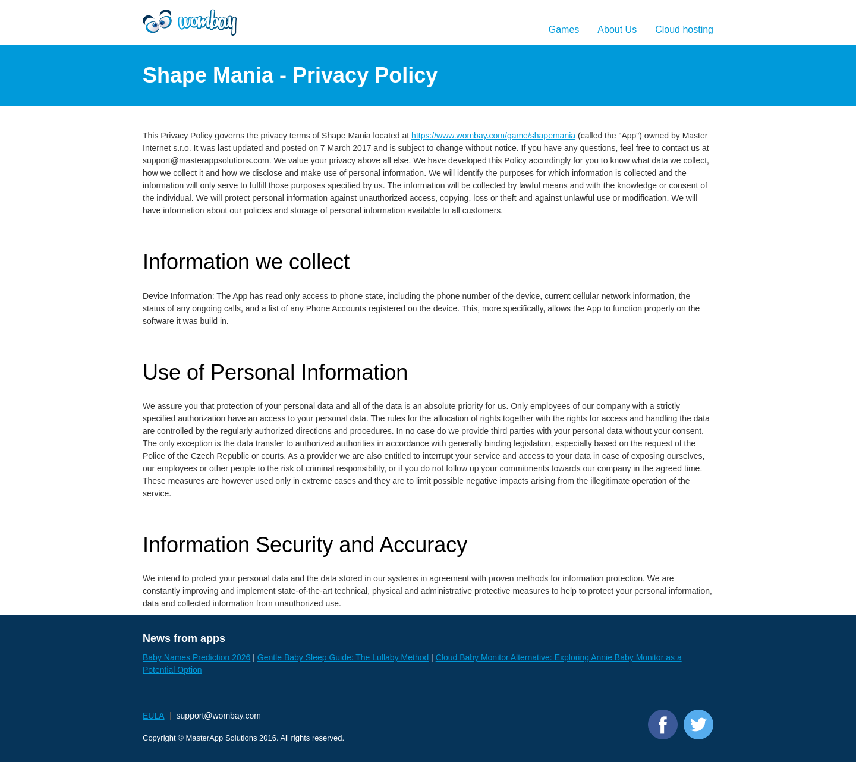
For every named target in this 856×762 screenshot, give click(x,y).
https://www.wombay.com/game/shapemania (493, 135)
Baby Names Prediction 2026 (196, 657)
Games (564, 29)
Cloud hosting (684, 29)
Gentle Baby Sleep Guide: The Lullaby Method (343, 657)
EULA (154, 715)
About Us (617, 29)
